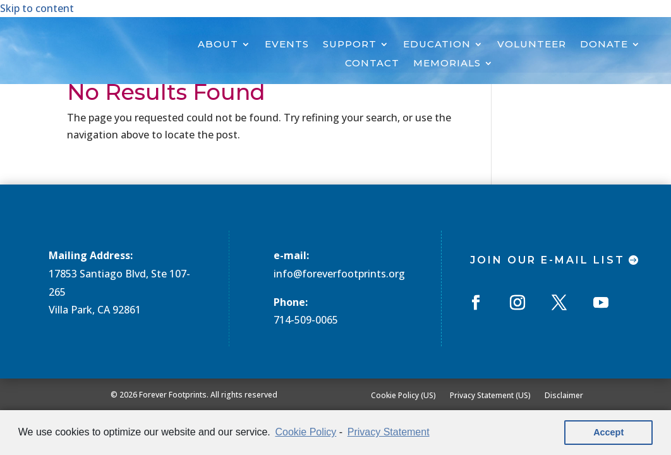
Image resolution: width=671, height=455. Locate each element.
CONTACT (372, 64)
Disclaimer (564, 395)
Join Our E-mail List (547, 260)
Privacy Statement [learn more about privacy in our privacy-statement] (389, 432)
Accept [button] (608, 432)
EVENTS (287, 45)
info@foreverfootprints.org (339, 274)
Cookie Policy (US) (403, 395)
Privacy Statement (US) (490, 395)
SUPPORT (350, 45)
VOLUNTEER (531, 45)
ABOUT (218, 45)
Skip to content (37, 8)
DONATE (604, 45)
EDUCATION (437, 45)
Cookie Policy (305, 432)
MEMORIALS (447, 64)
